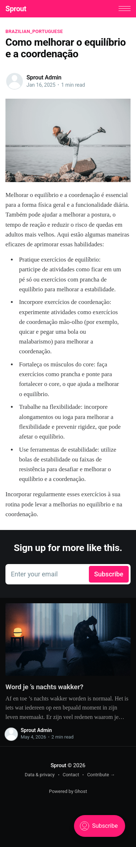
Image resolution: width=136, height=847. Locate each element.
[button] (125, 9)
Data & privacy (40, 774)
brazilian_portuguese (34, 31)
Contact (71, 774)
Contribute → (101, 774)
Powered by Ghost (68, 791)
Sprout (15, 8)
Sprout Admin (43, 77)
